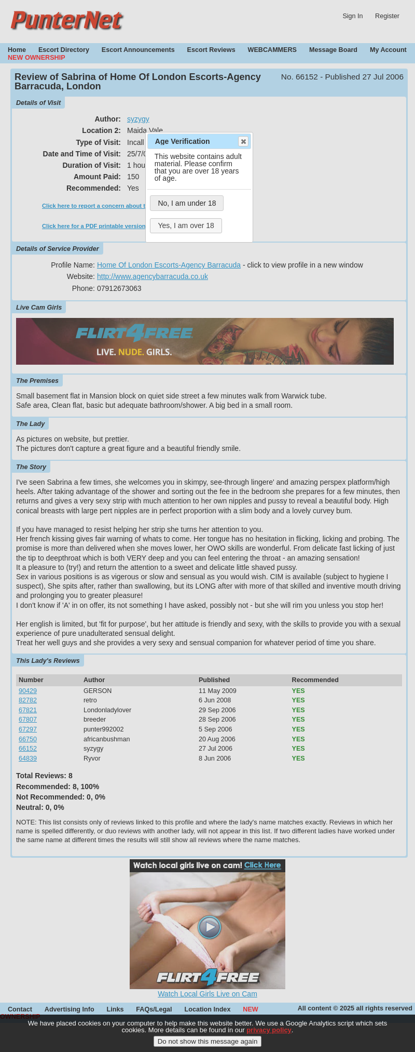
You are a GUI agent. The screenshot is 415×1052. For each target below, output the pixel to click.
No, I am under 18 (187, 203)
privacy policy (269, 1035)
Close (242, 141)
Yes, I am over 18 (186, 225)
